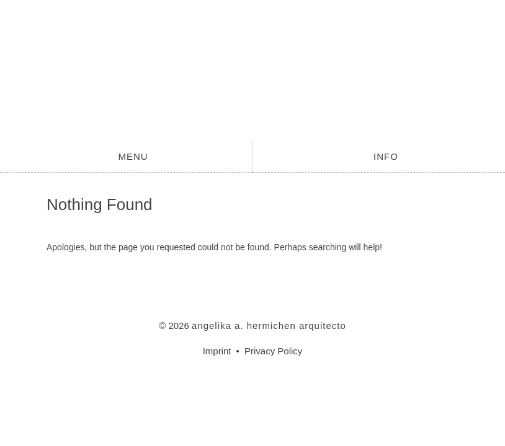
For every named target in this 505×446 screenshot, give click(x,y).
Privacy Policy (273, 351)
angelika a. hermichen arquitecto (252, 71)
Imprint (217, 351)
